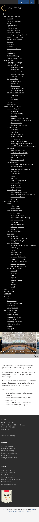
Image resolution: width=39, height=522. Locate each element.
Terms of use (12, 511)
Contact (9, 102)
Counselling (14, 132)
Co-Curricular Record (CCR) (19, 153)
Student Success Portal (14, 303)
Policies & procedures (17, 227)
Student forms (15, 86)
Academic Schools (13, 243)
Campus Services (12, 162)
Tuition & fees (15, 70)
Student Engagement (17, 160)
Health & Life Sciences (18, 259)
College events (15, 208)
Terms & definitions (17, 90)
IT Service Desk (15, 174)
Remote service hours (17, 139)
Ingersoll (13, 278)
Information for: (10, 310)
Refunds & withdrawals (18, 74)
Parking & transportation (18, 181)
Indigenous (10, 234)
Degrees (10, 42)
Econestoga (11, 305)
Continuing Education (14, 21)
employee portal (12, 308)
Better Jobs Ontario (13, 33)
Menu (36, 356)
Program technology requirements (21, 120)
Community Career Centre (19, 192)
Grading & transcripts (17, 88)
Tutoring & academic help (19, 125)
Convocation (15, 83)
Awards (13, 97)
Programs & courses (12, 16)
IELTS (9, 51)
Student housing (16, 187)
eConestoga (14, 116)
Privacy (32, 509)
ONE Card (14, 178)
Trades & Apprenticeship (18, 266)
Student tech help (16, 123)
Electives (10, 46)
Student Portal (11, 301)
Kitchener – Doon (16, 280)
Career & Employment (14, 190)
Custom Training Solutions (15, 37)
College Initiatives (12, 236)
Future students (12, 312)
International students (14, 317)
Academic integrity (16, 111)
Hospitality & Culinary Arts (19, 261)
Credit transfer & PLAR (14, 39)
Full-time (10, 19)
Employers (10, 329)
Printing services (16, 183)
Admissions (8, 60)
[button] (36, 2)
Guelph (13, 275)
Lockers (13, 176)
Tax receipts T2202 (17, 76)
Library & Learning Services (19, 118)
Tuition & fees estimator (18, 72)
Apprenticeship (12, 26)
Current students (12, 315)
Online (9, 23)
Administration (15, 213)
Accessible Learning (17, 113)
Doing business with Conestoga (21, 218)
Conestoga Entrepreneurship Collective (23, 194)
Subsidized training (13, 56)
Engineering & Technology (19, 257)
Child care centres (16, 167)
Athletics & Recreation (18, 150)
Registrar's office (12, 79)
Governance (14, 222)
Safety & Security (16, 185)
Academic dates (16, 81)
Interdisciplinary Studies (18, 264)
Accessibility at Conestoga (19, 238)
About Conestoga (11, 201)
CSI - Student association (18, 155)
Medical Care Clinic (16, 137)
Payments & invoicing (17, 67)
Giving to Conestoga (17, 220)
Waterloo (13, 287)
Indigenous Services (17, 134)
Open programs (12, 28)
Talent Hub (14, 199)
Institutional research (17, 224)
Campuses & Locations (14, 268)
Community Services (17, 252)
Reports (13, 229)
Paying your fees (12, 65)
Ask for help (14, 130)
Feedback (21, 511)
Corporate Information (14, 211)
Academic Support (13, 109)
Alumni (9, 326)
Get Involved (11, 148)
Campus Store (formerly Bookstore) (22, 164)
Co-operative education (18, 197)
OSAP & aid (14, 95)
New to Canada (12, 319)
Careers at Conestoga (17, 215)
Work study (14, 100)
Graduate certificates (14, 49)
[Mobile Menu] (2, 14)
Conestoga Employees (14, 322)
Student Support (12, 127)
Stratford (13, 285)
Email (9, 298)
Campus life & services (12, 107)
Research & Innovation (14, 231)
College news (15, 206)
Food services (15, 171)
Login (6, 296)
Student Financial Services (15, 93)
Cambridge (14, 273)
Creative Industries (16, 255)
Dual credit (10, 44)
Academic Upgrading (13, 30)
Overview (10, 204)
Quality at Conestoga (17, 241)
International (11, 53)
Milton (13, 282)
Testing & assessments (14, 58)
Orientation (14, 157)
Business (13, 250)
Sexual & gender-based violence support (23, 146)
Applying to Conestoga (14, 63)
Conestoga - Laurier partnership (17, 35)
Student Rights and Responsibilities (21, 144)
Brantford (14, 271)
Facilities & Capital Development (21, 169)
